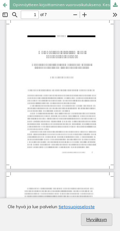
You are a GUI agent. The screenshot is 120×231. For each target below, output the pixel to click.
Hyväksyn (96, 219)
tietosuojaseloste (77, 207)
